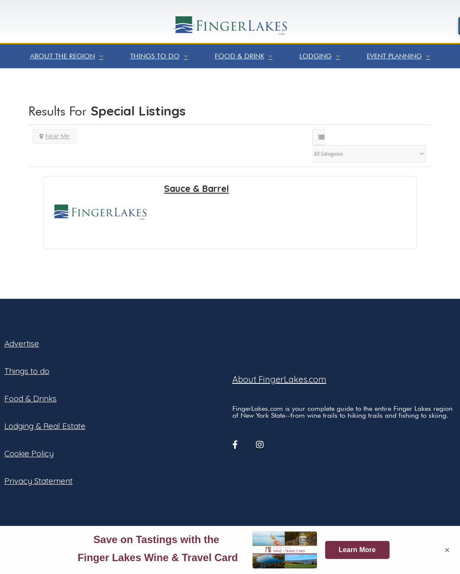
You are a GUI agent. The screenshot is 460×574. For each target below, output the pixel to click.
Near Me (55, 136)
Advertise (21, 343)
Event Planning (398, 56)
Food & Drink (244, 56)
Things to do (159, 56)
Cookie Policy (29, 453)
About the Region (67, 56)
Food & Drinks (30, 398)
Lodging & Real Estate (44, 426)
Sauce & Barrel (196, 188)
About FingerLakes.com (279, 379)
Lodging (319, 56)
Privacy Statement (38, 481)
